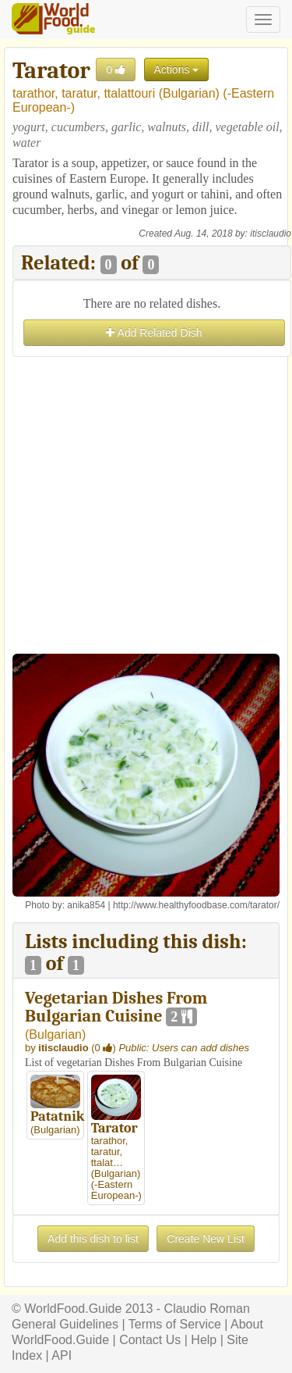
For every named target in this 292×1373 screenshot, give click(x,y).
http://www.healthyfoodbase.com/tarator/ (196, 905)
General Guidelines (65, 1324)
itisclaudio (270, 233)
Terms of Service (174, 1324)
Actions (176, 69)
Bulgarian (189, 93)
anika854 (86, 905)
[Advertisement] (146, 507)
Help (203, 1339)
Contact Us (150, 1339)
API (61, 1355)
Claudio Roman (207, 1308)
